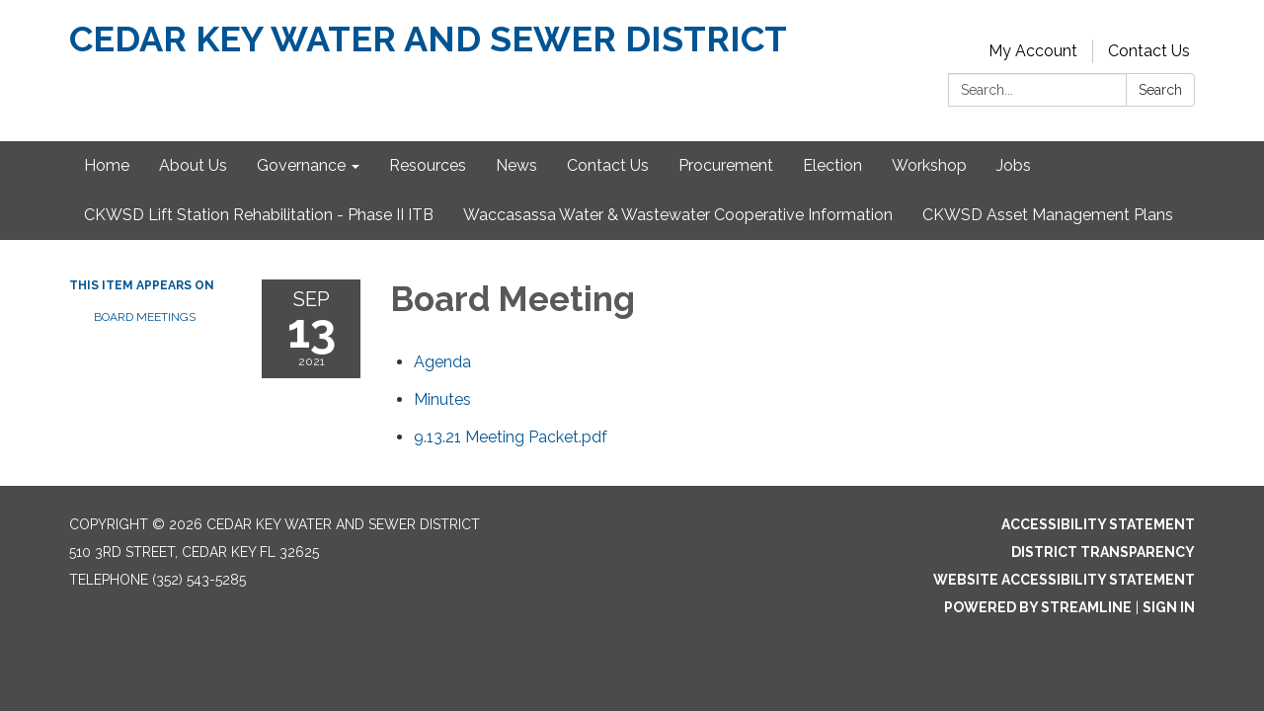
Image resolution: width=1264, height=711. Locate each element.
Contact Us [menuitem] (608, 165)
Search (1160, 90)
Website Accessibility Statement (1064, 580)
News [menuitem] (516, 165)
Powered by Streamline (1038, 607)
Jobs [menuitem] (1013, 165)
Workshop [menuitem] (929, 165)
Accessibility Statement (1098, 524)
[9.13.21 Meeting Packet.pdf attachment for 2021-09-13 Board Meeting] (510, 437)
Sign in (1169, 607)
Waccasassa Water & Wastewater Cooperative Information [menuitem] (678, 214)
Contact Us (1149, 50)
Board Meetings (145, 317)
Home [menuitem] (106, 165)
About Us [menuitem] (193, 165)
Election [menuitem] (832, 165)
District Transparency (1103, 552)
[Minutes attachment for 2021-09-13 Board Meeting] (442, 399)
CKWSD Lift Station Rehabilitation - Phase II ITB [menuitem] (259, 214)
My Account (1032, 50)
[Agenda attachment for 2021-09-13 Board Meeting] (442, 362)
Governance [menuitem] (301, 165)
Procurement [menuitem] (725, 165)
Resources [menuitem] (427, 165)
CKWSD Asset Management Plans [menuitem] (1047, 214)
